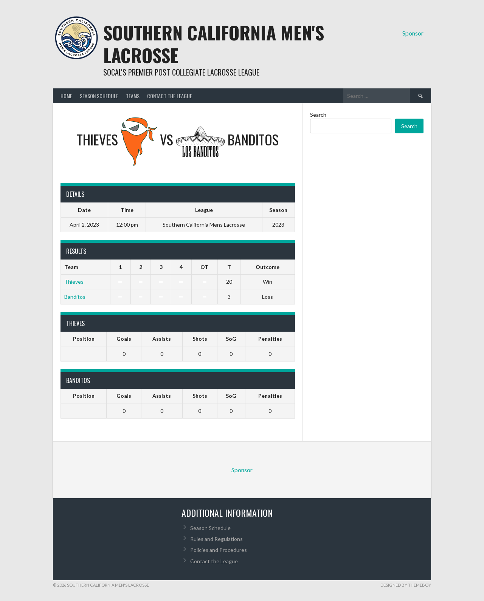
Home (66, 96)
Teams (133, 96)
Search (318, 114)
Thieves (74, 281)
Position (84, 338)
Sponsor (413, 33)
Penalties (270, 338)
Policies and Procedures (218, 550)
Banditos (74, 297)
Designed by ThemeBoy (405, 584)
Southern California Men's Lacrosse (213, 43)
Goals (123, 338)
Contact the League (169, 96)
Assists (161, 338)
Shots (199, 338)
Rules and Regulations (216, 539)
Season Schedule (99, 96)
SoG (231, 338)
